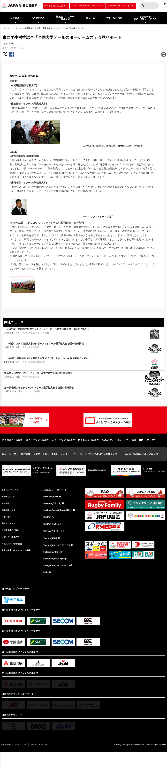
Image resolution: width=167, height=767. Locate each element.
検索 (142, 5)
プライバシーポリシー (50, 759)
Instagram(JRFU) (52, 564)
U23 (118, 450)
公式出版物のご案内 (12, 543)
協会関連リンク (10, 521)
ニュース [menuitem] (90, 18)
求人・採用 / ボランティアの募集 (19, 564)
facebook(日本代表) (53, 514)
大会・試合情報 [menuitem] (114, 18)
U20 (126, 450)
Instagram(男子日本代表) (56, 572)
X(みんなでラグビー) (54, 543)
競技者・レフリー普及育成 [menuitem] (65, 18)
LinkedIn (48, 586)
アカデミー (152, 450)
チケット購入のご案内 (55, 5)
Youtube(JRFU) (51, 550)
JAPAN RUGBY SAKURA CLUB (86, 5)
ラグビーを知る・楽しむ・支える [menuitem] (145, 18)
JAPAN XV (107, 450)
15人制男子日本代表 (12, 450)
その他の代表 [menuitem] (38, 18)
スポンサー (7, 529)
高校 (133, 450)
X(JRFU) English (52, 536)
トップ (6, 28)
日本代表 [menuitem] (15, 18)
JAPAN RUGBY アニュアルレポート (143, 464)
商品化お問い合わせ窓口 (14, 557)
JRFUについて (9, 507)
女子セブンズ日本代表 (63, 450)
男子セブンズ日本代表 (37, 450)
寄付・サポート (10, 536)
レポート (23, 48)
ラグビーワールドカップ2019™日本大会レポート (96, 464)
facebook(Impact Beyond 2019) (60, 521)
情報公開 (6, 514)
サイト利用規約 (9, 759)
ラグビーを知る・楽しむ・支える (50, 464)
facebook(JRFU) (52, 507)
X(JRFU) (47, 529)
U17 (141, 450)
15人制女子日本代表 (88, 450)
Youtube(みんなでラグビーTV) (59, 557)
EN (165, 7)
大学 (13, 48)
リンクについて (28, 759)
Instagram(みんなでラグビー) (58, 579)
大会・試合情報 (22, 464)
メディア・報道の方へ (13, 550)
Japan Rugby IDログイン (119, 5)
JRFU (6, 48)
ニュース (17, 28)
